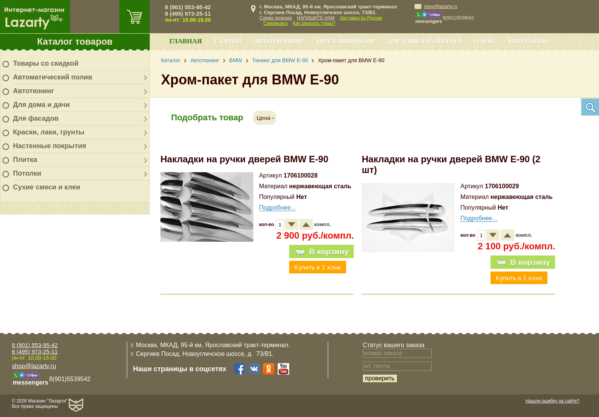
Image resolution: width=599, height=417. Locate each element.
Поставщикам (345, 41)
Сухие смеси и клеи (46, 187)
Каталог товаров (75, 41)
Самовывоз (275, 23)
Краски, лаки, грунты (48, 132)
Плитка (25, 159)
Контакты (528, 41)
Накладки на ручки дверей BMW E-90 (244, 159)
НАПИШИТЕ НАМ (316, 18)
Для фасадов (35, 118)
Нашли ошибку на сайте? (553, 401)
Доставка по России (361, 18)
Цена (263, 118)
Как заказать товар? (314, 23)
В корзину (321, 251)
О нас (484, 41)
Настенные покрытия (49, 146)
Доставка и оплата (424, 41)
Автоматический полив (52, 77)
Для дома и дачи (41, 104)
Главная (185, 41)
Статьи (227, 41)
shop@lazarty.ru (440, 6)
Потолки (27, 173)
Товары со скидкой (45, 63)
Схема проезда (275, 18)
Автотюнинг (33, 91)
